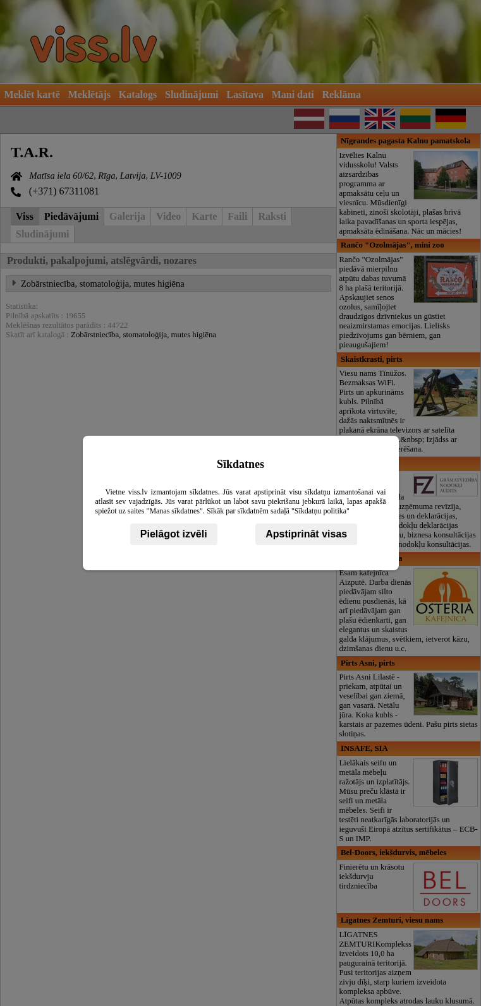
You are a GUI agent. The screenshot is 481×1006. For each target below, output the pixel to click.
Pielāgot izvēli (173, 534)
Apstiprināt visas (306, 534)
